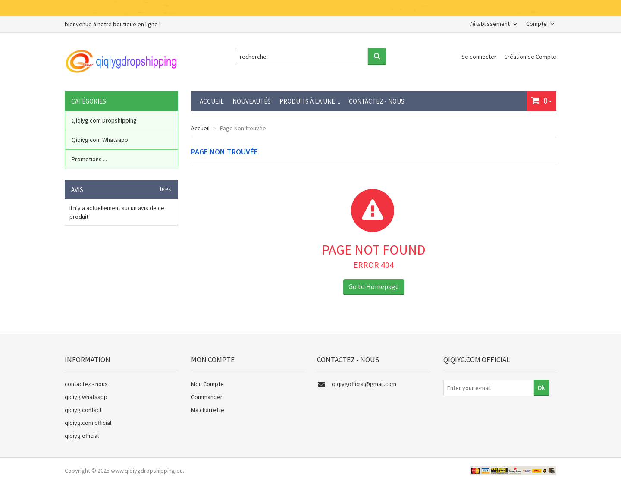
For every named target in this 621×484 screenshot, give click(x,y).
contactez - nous (377, 101)
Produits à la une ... (309, 101)
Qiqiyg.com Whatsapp (100, 140)
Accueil (212, 101)
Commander (207, 397)
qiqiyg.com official (88, 423)
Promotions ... (89, 159)
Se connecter (479, 56)
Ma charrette (207, 410)
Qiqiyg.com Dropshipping (104, 120)
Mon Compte (207, 384)
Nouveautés (251, 101)
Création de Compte (530, 56)
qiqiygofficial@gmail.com (364, 384)
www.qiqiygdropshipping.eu (147, 471)
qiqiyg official (82, 436)
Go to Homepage (373, 286)
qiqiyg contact (83, 410)
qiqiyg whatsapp (86, 397)
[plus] (165, 188)
